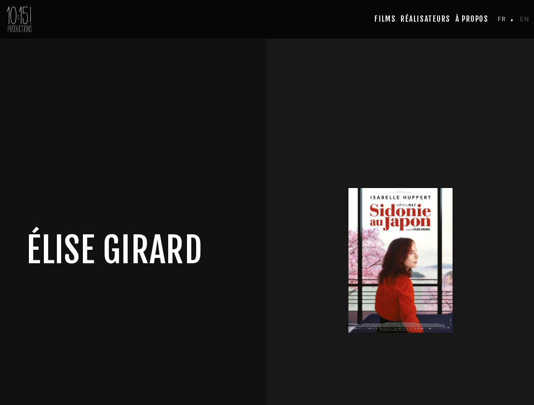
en (524, 19)
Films (385, 19)
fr (502, 19)
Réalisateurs (425, 19)
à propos (471, 19)
